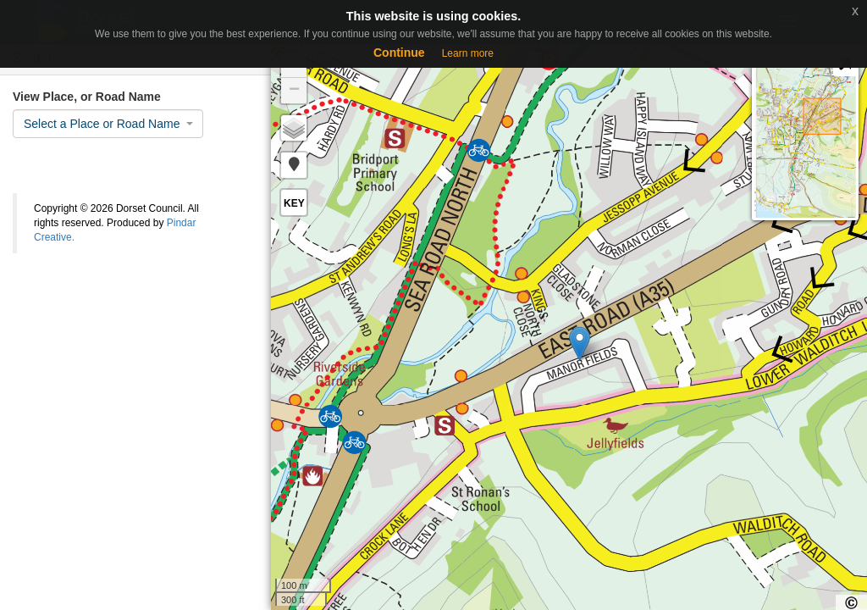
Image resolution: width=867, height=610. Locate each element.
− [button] (294, 90)
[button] (293, 165)
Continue (399, 52)
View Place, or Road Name (87, 96)
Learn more (468, 53)
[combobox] (108, 123)
